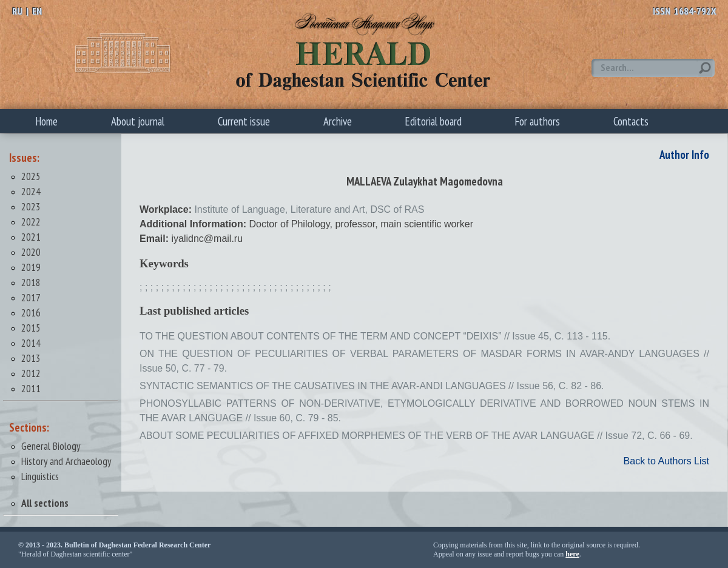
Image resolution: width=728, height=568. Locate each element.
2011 (31, 388)
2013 (31, 358)
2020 (31, 252)
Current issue (244, 121)
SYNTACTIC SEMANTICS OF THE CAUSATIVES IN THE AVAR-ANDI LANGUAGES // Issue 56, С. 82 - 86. (372, 386)
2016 (31, 312)
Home (47, 121)
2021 (31, 237)
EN (37, 11)
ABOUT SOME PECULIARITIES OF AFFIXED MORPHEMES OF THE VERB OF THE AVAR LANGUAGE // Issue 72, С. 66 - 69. (416, 435)
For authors (537, 121)
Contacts (631, 121)
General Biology (51, 446)
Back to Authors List (666, 461)
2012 (31, 373)
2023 (31, 206)
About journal (137, 121)
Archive (337, 121)
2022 (31, 222)
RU (17, 11)
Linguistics (40, 476)
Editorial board (433, 121)
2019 (31, 267)
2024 (31, 191)
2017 (31, 297)
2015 (31, 328)
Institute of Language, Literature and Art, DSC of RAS (309, 209)
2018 (31, 282)
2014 (31, 343)
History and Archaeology (66, 461)
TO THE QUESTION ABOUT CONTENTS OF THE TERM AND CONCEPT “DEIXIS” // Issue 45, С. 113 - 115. (375, 336)
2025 (31, 176)
